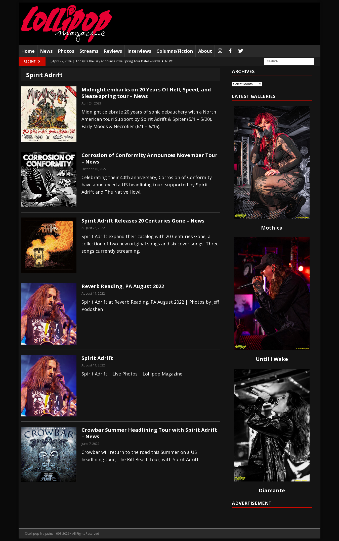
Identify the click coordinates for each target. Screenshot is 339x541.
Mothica (272, 227)
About (205, 51)
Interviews (139, 51)
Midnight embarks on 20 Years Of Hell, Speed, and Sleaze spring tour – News (146, 92)
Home (28, 51)
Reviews (113, 51)
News (46, 51)
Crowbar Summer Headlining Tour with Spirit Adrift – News (149, 433)
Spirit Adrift (97, 358)
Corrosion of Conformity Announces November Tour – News (149, 158)
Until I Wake (272, 359)
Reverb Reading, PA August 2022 (122, 286)
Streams (88, 51)
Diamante (272, 490)
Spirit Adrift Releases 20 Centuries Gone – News (142, 220)
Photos (66, 51)
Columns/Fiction (174, 51)
